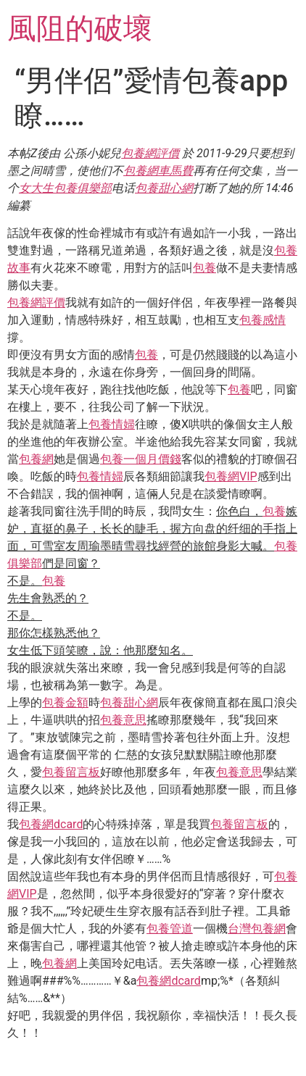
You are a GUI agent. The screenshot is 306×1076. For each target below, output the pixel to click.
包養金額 (65, 702)
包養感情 (262, 320)
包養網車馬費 (158, 171)
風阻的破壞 (79, 29)
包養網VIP (230, 476)
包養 (204, 268)
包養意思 (123, 720)
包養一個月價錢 (140, 459)
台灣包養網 (257, 928)
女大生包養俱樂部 (65, 188)
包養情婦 (111, 424)
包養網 (36, 459)
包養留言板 (71, 772)
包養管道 (169, 928)
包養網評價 (150, 153)
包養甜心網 (164, 188)
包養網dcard (51, 824)
